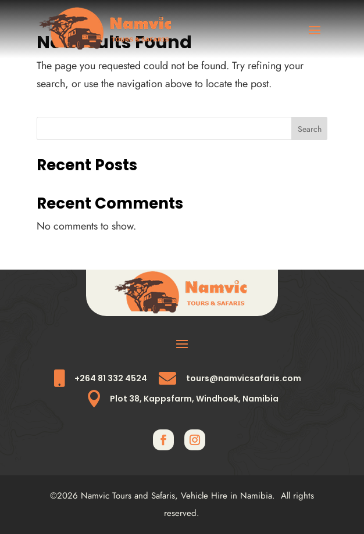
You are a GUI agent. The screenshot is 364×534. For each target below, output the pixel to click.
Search (310, 129)
